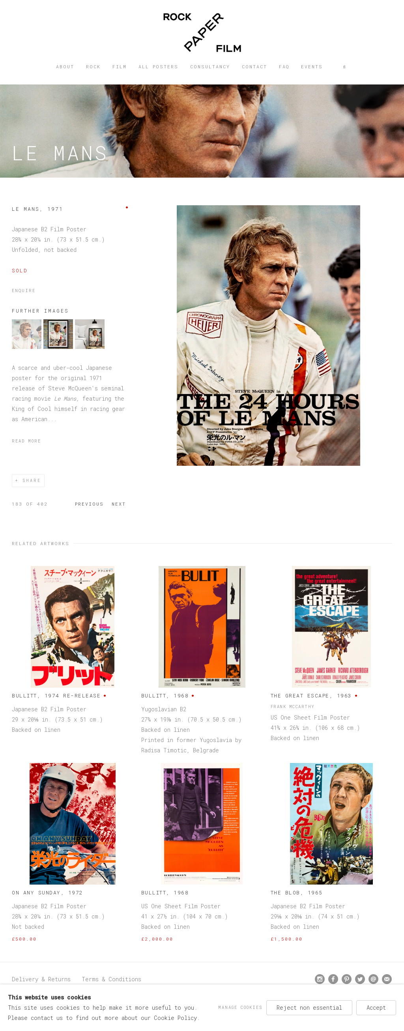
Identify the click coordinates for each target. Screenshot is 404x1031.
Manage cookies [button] (240, 1007)
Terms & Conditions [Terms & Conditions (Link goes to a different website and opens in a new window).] (111, 979)
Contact (254, 66)
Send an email (373, 979)
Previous (89, 504)
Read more (26, 441)
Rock (93, 66)
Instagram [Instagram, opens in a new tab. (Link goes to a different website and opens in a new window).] (320, 979)
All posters (158, 66)
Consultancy (210, 66)
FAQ (284, 66)
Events (312, 66)
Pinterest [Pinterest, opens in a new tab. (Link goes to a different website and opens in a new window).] (347, 979)
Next (119, 504)
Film (119, 66)
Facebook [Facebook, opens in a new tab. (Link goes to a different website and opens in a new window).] (333, 979)
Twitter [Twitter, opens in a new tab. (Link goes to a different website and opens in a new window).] (360, 979)
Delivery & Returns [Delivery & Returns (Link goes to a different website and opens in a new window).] (41, 979)
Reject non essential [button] (309, 1007)
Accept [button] (376, 1007)
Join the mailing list (387, 979)
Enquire (24, 290)
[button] (344, 66)
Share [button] (31, 480)
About (65, 66)
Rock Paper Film (202, 32)
